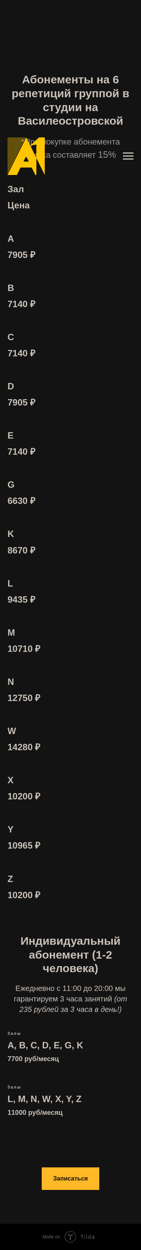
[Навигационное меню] (128, 156)
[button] (70, 1178)
